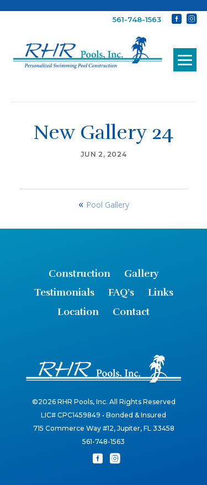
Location (78, 312)
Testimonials (64, 292)
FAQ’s (121, 292)
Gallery (141, 273)
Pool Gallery (107, 204)
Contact (131, 312)
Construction (79, 273)
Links (160, 292)
